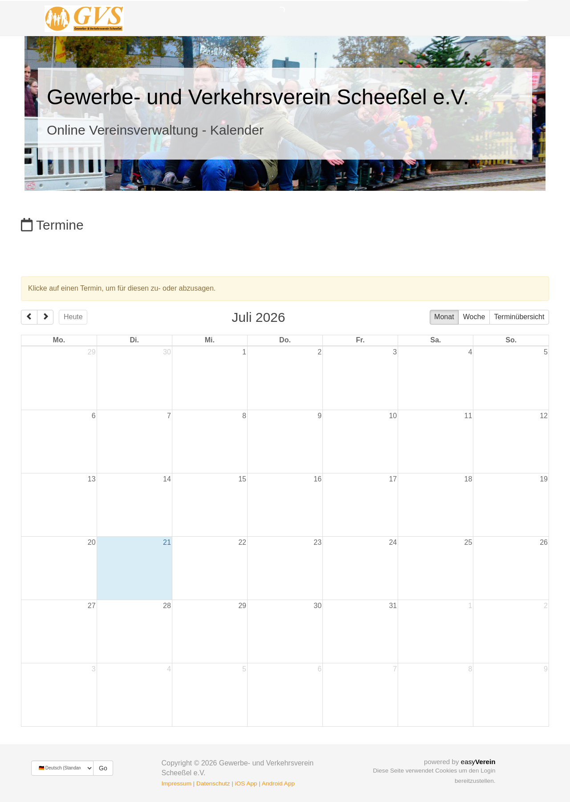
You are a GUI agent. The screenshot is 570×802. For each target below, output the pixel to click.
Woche (474, 317)
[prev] (29, 317)
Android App (278, 783)
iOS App (246, 783)
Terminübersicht (519, 317)
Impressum (176, 783)
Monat (444, 317)
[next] (45, 317)
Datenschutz (213, 783)
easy (478, 761)
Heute (73, 317)
